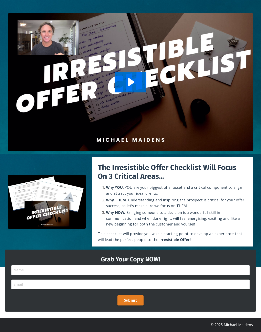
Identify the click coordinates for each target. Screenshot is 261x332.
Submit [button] (130, 300)
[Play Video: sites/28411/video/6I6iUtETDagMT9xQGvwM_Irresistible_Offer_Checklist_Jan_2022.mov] (131, 82)
